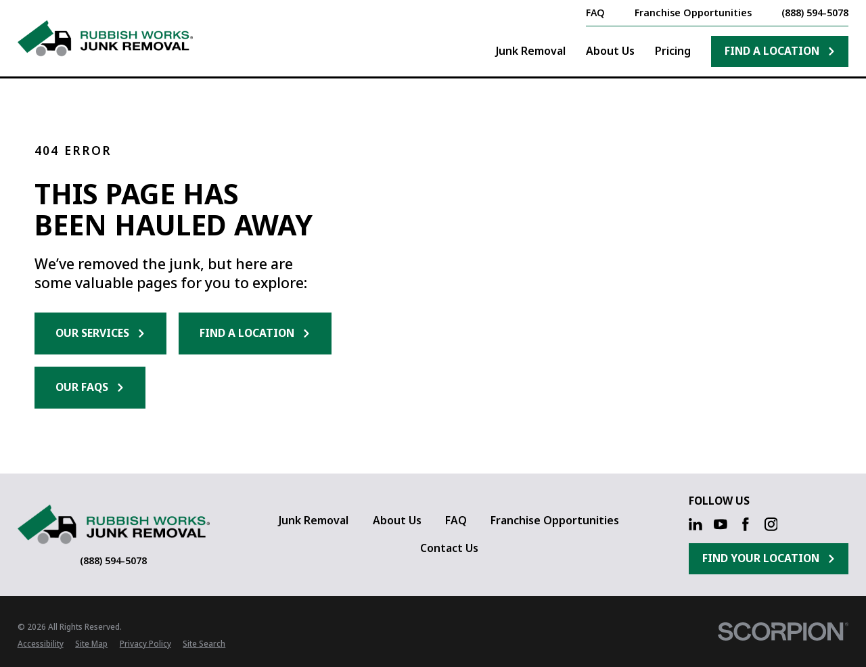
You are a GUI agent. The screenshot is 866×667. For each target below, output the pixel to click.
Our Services (100, 332)
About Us (397, 520)
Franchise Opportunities (555, 520)
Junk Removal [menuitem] (531, 50)
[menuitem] (41, 644)
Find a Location (255, 332)
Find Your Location (769, 558)
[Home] (105, 38)
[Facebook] (745, 524)
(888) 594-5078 (814, 13)
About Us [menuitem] (610, 50)
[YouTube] (720, 524)
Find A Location (780, 50)
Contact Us (449, 547)
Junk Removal (313, 520)
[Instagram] (771, 524)
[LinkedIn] (695, 524)
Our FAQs (89, 387)
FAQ (456, 520)
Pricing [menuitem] (673, 50)
